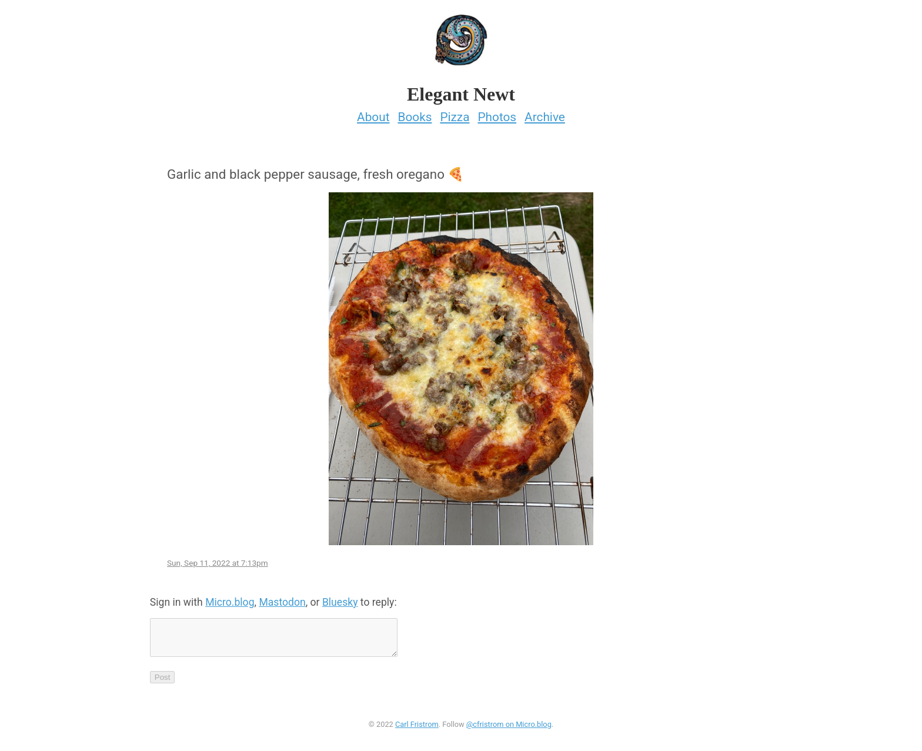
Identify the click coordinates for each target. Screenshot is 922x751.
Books (414, 113)
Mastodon (282, 599)
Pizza (454, 113)
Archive (545, 113)
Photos (496, 113)
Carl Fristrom (417, 727)
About (373, 113)
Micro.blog (229, 599)
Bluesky (340, 599)
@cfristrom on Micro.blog (509, 727)
